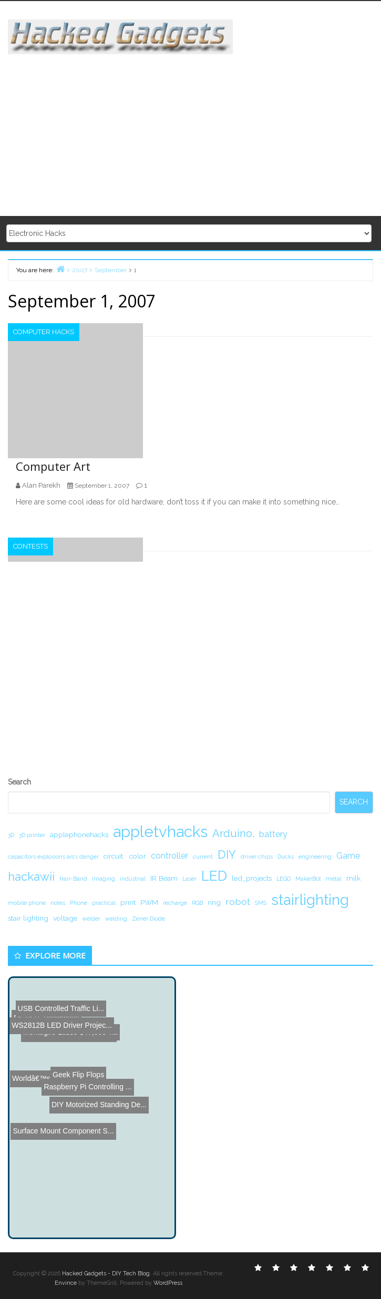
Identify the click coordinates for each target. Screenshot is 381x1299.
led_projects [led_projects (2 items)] (252, 878)
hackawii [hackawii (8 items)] (31, 876)
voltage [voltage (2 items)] (65, 918)
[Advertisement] (194, 127)
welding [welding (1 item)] (116, 918)
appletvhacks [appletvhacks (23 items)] (160, 831)
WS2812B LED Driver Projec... (62, 986)
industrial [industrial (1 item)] (133, 878)
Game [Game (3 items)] (348, 856)
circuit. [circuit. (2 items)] (114, 856)
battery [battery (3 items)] (273, 834)
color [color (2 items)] (137, 856)
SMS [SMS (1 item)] (260, 903)
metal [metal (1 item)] (334, 878)
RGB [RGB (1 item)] (197, 903)
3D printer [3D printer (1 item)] (32, 835)
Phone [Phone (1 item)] (78, 903)
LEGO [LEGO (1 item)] (283, 878)
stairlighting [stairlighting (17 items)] (310, 899)
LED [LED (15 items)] (214, 876)
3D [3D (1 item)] (11, 835)
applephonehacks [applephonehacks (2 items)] (79, 834)
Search (19, 782)
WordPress (167, 1283)
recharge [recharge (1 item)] (175, 903)
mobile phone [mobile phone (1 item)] (27, 903)
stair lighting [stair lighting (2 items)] (28, 918)
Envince (66, 1283)
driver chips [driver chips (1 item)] (257, 856)
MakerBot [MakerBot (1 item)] (308, 878)
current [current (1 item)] (203, 856)
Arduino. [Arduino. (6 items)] (233, 833)
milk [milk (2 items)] (353, 878)
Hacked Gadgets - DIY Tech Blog (106, 1273)
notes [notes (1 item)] (57, 903)
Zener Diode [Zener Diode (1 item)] (148, 918)
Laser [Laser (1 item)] (189, 878)
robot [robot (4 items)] (237, 901)
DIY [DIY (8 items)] (227, 854)
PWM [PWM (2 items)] (149, 902)
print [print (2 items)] (128, 902)
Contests (30, 546)
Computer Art (53, 466)
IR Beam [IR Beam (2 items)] (164, 878)
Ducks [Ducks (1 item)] (285, 856)
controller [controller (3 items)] (169, 856)
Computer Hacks (43, 332)
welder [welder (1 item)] (91, 918)
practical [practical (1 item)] (104, 903)
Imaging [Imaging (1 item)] (103, 878)
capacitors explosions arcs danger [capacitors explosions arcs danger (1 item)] (53, 856)
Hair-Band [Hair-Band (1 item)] (73, 878)
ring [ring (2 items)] (214, 902)
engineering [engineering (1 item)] (315, 856)
